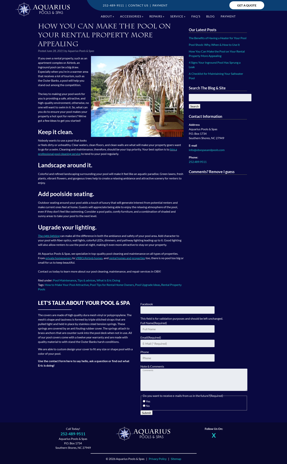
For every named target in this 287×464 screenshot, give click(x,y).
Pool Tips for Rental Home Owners (112, 284)
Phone (144, 352)
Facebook (146, 304)
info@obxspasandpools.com (207, 150)
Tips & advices (86, 280)
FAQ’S (195, 16)
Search (194, 106)
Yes (148, 401)
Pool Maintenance (64, 280)
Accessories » (131, 16)
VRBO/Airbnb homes (89, 258)
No (148, 405)
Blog (210, 16)
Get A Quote (246, 5)
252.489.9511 (198, 161)
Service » (177, 16)
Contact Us (138, 5)
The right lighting (49, 235)
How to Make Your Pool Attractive (67, 284)
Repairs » (156, 16)
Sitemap (176, 458)
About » (107, 16)
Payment (159, 5)
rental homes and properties (127, 258)
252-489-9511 (113, 5)
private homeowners (58, 258)
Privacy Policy (158, 458)
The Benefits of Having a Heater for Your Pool (217, 38)
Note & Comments (152, 366)
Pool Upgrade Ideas (147, 284)
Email (150, 337)
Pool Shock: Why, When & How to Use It (214, 44)
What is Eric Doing (108, 280)
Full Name (153, 323)
